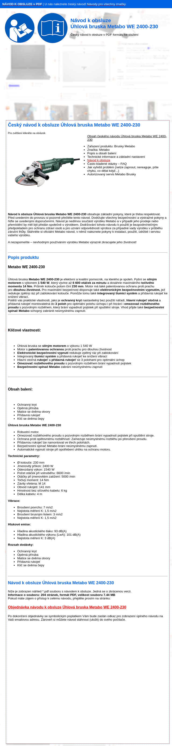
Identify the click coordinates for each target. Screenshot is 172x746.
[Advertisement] (86, 83)
